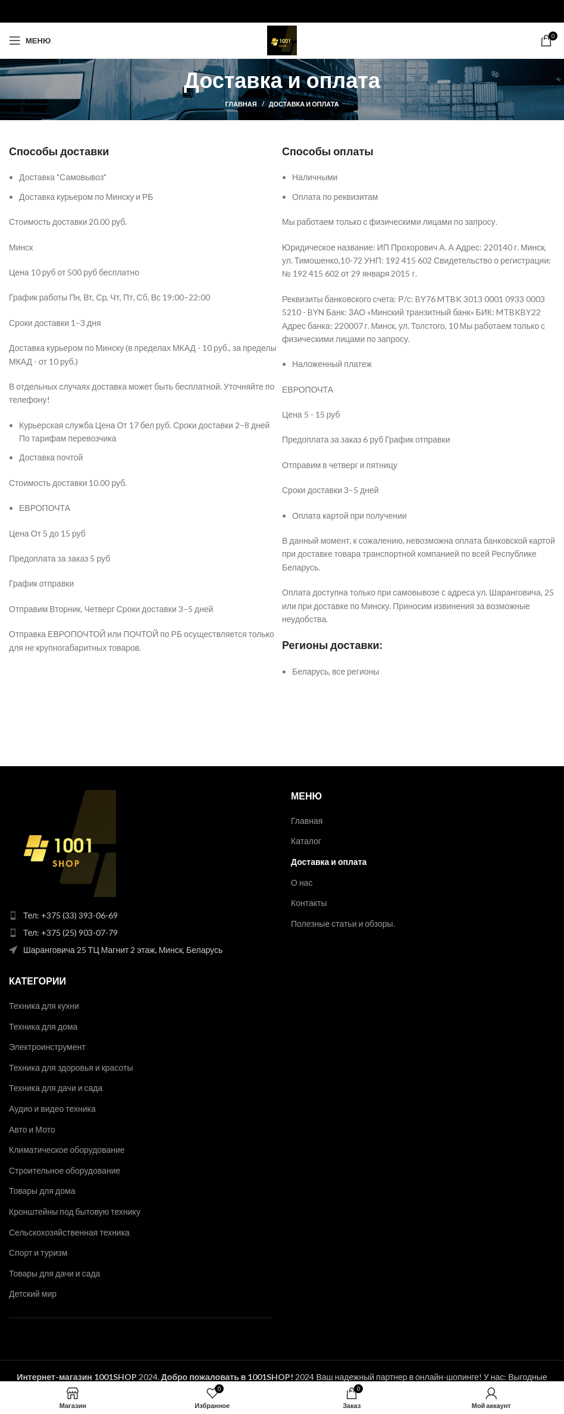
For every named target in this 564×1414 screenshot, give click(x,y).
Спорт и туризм (38, 1252)
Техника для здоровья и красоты (71, 1067)
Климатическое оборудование (67, 1150)
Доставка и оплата (328, 862)
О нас (301, 882)
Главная (240, 104)
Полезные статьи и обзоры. (343, 923)
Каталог (306, 841)
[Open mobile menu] (30, 40)
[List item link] (141, 915)
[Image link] (62, 842)
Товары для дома (42, 1191)
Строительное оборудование (64, 1170)
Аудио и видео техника (52, 1108)
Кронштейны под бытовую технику (74, 1211)
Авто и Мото (32, 1129)
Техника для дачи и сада (55, 1088)
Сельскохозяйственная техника (69, 1232)
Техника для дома (43, 1026)
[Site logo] (282, 40)
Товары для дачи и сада (54, 1273)
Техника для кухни (44, 1006)
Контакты (309, 903)
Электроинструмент (47, 1047)
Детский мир (33, 1293)
